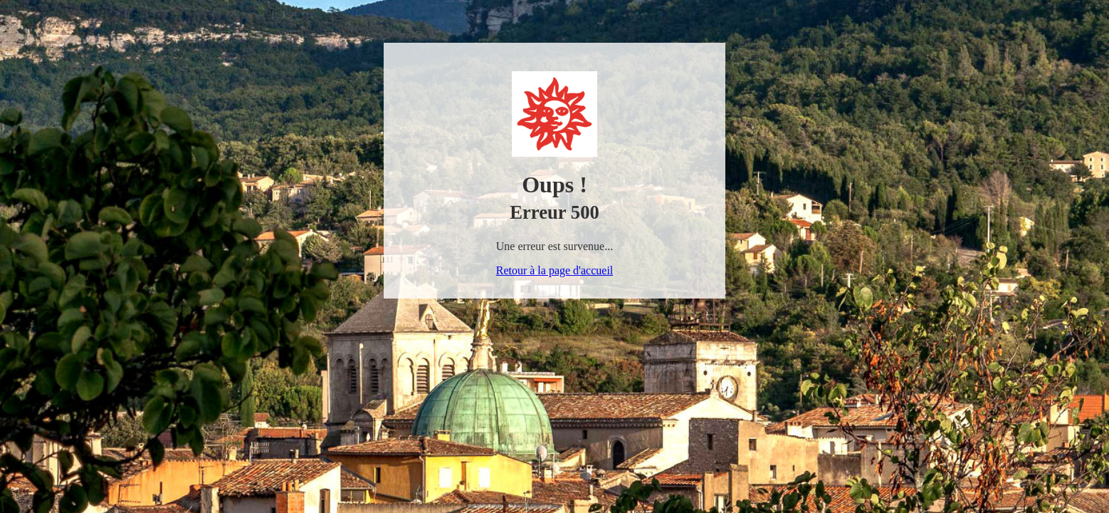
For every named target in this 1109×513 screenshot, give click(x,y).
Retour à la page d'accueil (555, 270)
